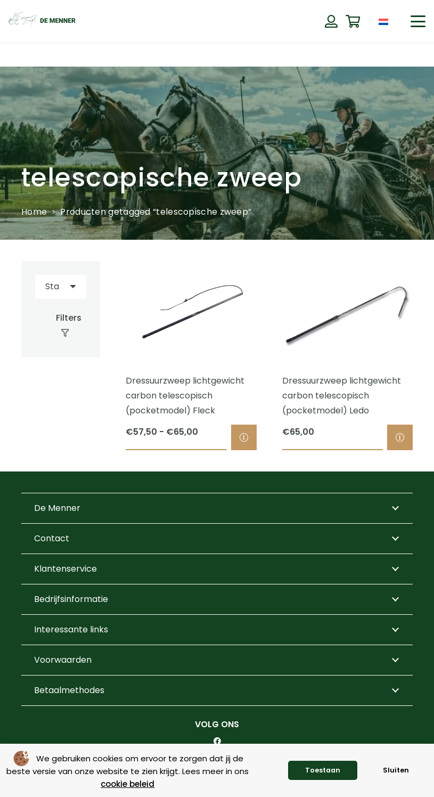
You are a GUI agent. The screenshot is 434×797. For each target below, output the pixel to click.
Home (34, 212)
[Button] (331, 21)
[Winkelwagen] (353, 21)
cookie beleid (127, 784)
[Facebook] (217, 741)
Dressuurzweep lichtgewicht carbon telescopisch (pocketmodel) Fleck (185, 396)
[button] (418, 21)
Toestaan (322, 770)
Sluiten (396, 770)
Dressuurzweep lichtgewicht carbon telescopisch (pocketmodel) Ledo (341, 396)
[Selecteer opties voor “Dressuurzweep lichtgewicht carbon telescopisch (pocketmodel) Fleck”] (243, 437)
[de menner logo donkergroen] (42, 21)
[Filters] (60, 325)
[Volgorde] (60, 287)
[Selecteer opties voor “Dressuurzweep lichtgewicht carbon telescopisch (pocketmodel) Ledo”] (400, 437)
